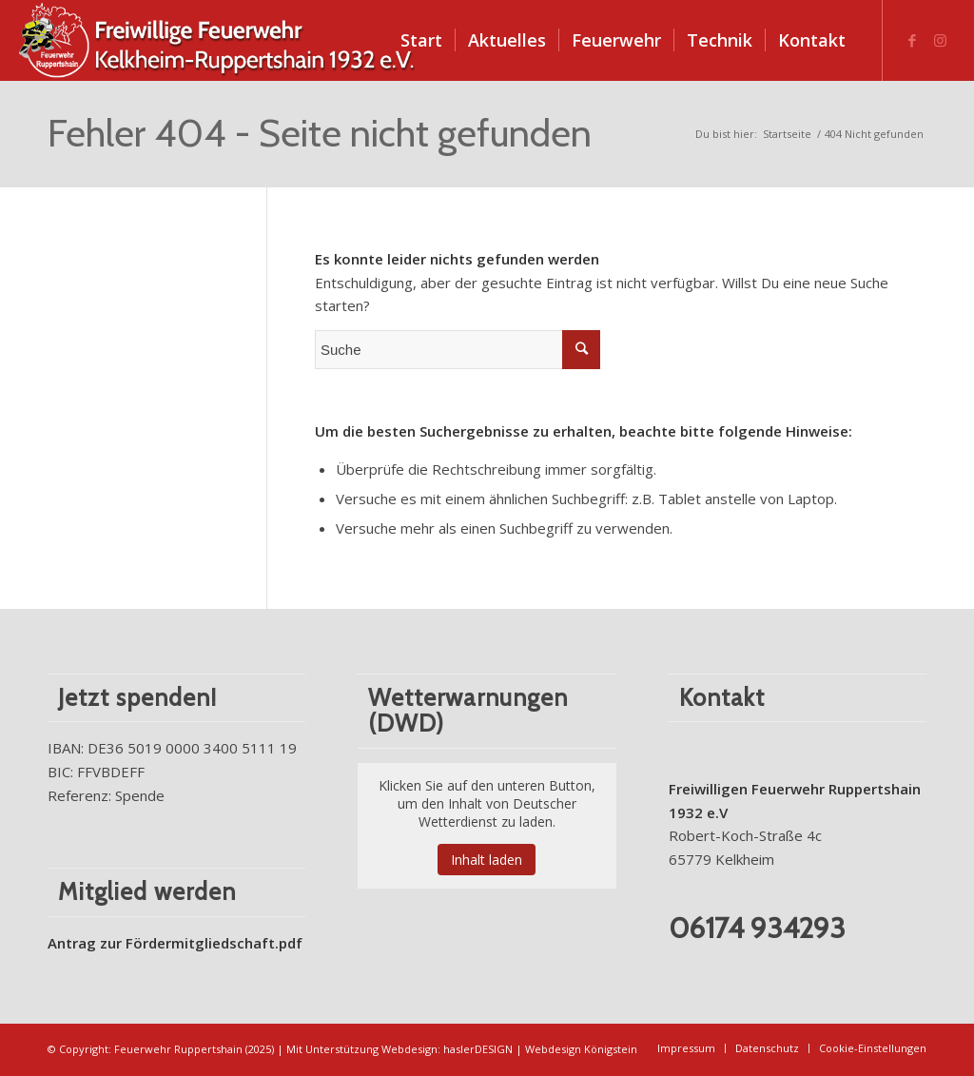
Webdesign (409, 1049)
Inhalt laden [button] (486, 860)
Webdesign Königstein (581, 1049)
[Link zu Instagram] (940, 40)
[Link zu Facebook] (912, 40)
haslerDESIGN (478, 1049)
